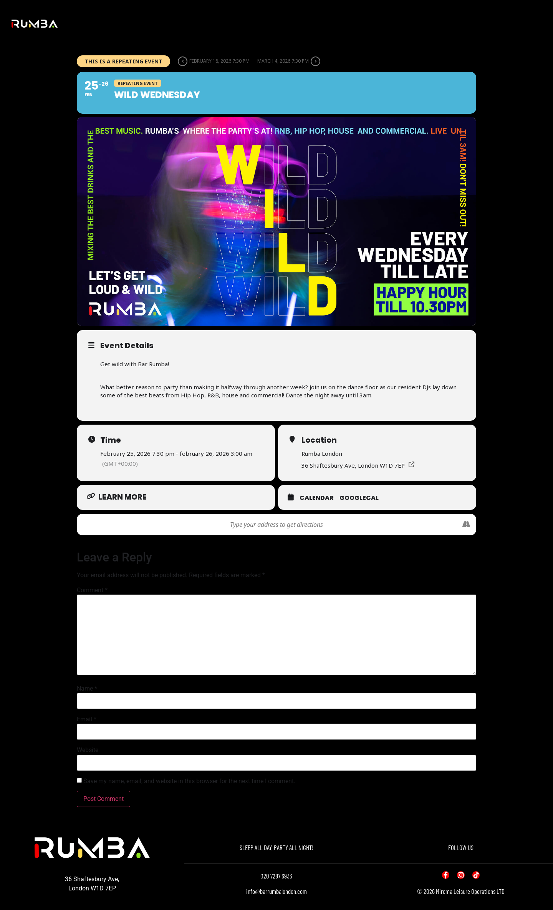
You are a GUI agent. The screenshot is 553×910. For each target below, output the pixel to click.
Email (86, 719)
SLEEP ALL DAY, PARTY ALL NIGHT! (276, 847)
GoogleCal (359, 498)
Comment (92, 590)
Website (87, 750)
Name (87, 689)
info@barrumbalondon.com (276, 891)
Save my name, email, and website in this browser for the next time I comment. (189, 781)
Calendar (317, 498)
